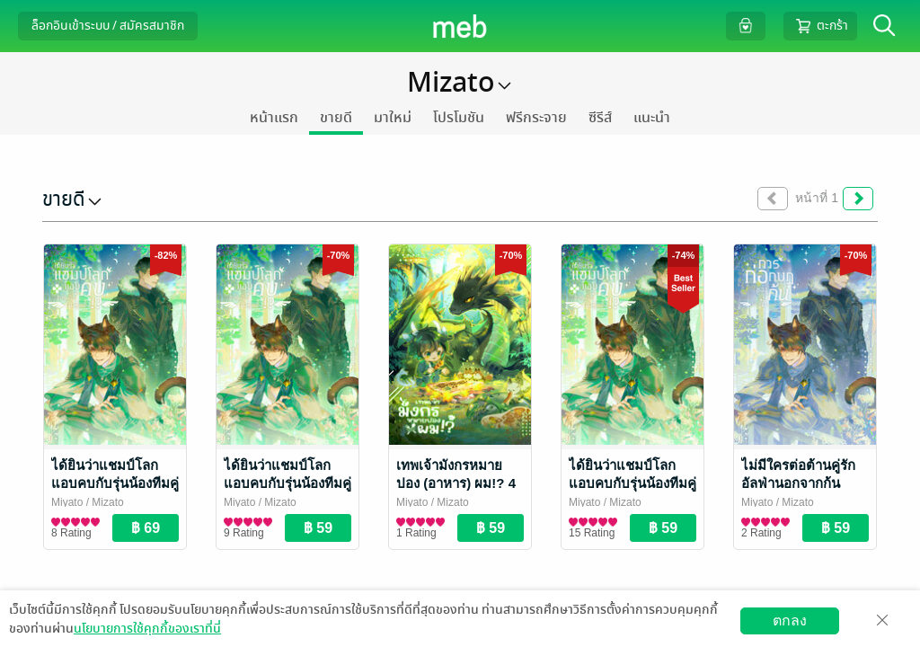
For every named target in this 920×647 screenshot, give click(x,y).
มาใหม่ (392, 118)
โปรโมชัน (458, 118)
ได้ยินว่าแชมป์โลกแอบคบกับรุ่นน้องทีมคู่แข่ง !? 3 (287, 483)
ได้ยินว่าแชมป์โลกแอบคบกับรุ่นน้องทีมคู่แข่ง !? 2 (632, 483)
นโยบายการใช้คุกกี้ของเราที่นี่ (147, 628)
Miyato (67, 502)
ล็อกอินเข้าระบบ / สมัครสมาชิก (107, 25)
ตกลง (790, 620)
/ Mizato (103, 502)
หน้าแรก (274, 118)
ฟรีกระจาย (536, 118)
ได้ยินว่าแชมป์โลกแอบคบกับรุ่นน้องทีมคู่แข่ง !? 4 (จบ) (115, 483)
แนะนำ (651, 118)
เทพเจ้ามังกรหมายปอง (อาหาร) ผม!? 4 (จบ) (456, 483)
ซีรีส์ (600, 118)
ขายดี (336, 118)
